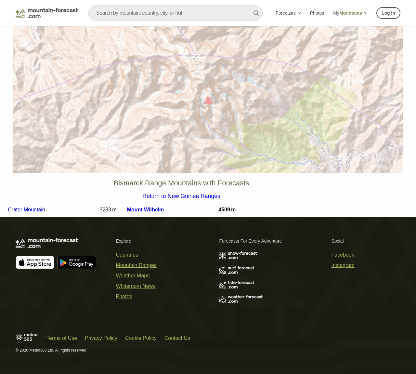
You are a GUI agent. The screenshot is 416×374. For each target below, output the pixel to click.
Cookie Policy (141, 338)
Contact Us (177, 338)
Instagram (343, 265)
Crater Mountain (26, 209)
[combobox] (175, 13)
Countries (127, 255)
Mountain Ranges (136, 265)
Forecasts (288, 13)
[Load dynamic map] (208, 102)
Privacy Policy (101, 338)
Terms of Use (61, 338)
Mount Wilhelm (145, 209)
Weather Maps (133, 275)
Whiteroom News (135, 286)
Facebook (343, 255)
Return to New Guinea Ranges (181, 196)
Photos (317, 13)
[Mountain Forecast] (47, 13)
